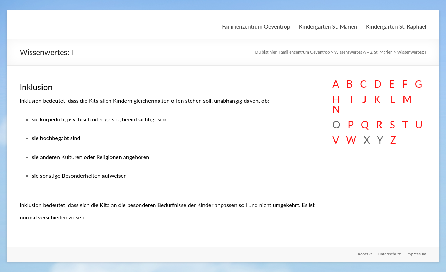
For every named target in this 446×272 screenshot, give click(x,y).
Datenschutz (389, 253)
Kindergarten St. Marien (328, 26)
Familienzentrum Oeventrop (256, 26)
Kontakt (364, 253)
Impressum (416, 253)
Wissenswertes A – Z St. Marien (363, 52)
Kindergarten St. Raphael (396, 26)
